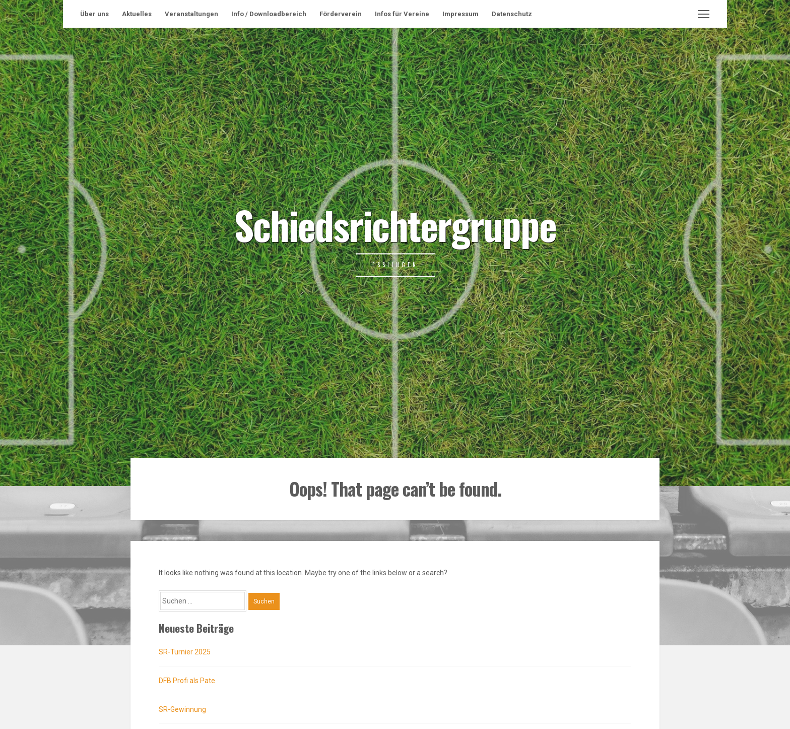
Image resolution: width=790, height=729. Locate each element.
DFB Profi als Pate (187, 681)
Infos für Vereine (402, 14)
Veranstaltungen (191, 14)
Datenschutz (512, 14)
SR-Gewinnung (182, 709)
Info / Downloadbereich (268, 14)
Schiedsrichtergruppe (395, 224)
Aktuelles (137, 14)
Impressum (460, 14)
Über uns (94, 14)
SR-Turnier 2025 (185, 652)
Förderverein (340, 14)
